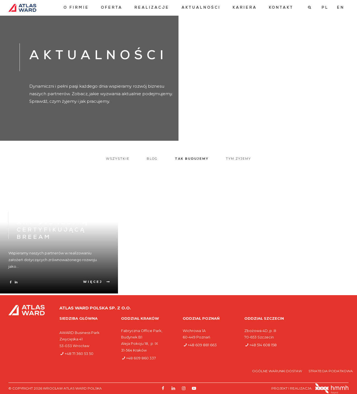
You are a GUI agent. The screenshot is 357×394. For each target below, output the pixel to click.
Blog (152, 159)
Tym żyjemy (238, 159)
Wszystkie (117, 159)
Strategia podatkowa (330, 371)
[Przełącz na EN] (340, 8)
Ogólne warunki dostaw (277, 371)
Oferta (111, 8)
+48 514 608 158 (263, 345)
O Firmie (76, 8)
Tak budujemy (192, 159)
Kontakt (281, 8)
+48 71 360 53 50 (79, 353)
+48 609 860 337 (141, 358)
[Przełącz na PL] (325, 8)
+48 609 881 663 (202, 345)
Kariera (245, 8)
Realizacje (151, 8)
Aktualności (201, 8)
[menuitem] (76, 8)
